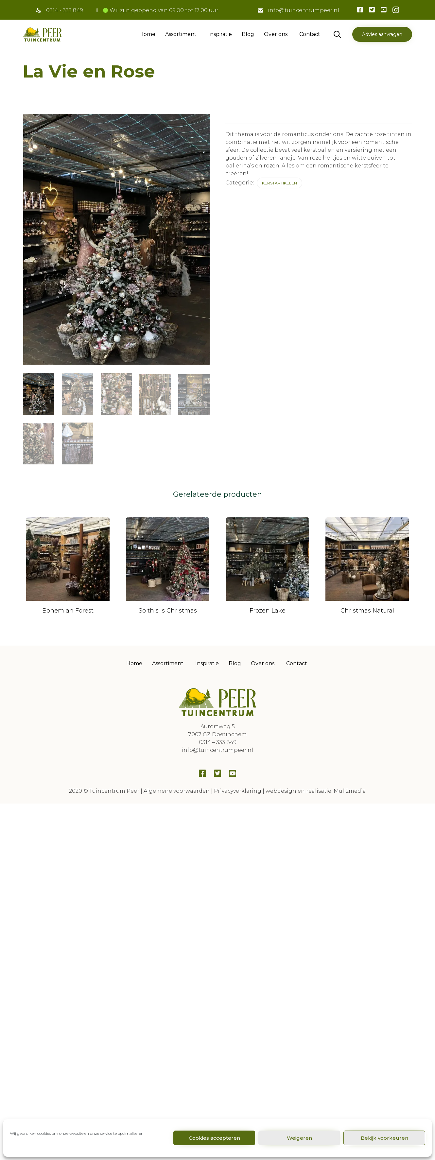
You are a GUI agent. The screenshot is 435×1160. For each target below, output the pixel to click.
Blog (248, 34)
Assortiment (181, 34)
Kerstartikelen (279, 183)
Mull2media (350, 776)
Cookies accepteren (214, 1138)
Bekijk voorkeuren (384, 1138)
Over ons (275, 34)
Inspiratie (220, 34)
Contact (309, 34)
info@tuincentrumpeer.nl (303, 10)
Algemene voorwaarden (177, 776)
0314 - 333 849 (64, 10)
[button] (382, 34)
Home (147, 34)
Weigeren (299, 1138)
